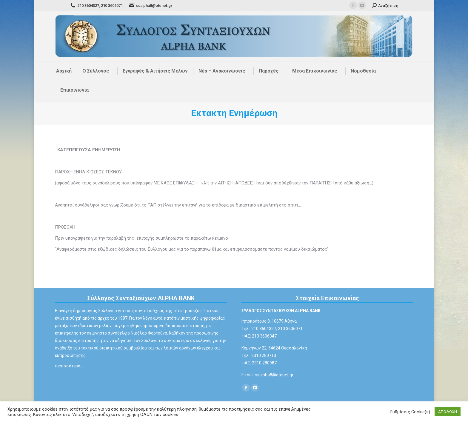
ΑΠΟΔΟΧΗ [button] (447, 411)
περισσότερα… (69, 366)
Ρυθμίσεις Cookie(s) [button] (410, 412)
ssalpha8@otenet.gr (274, 374)
